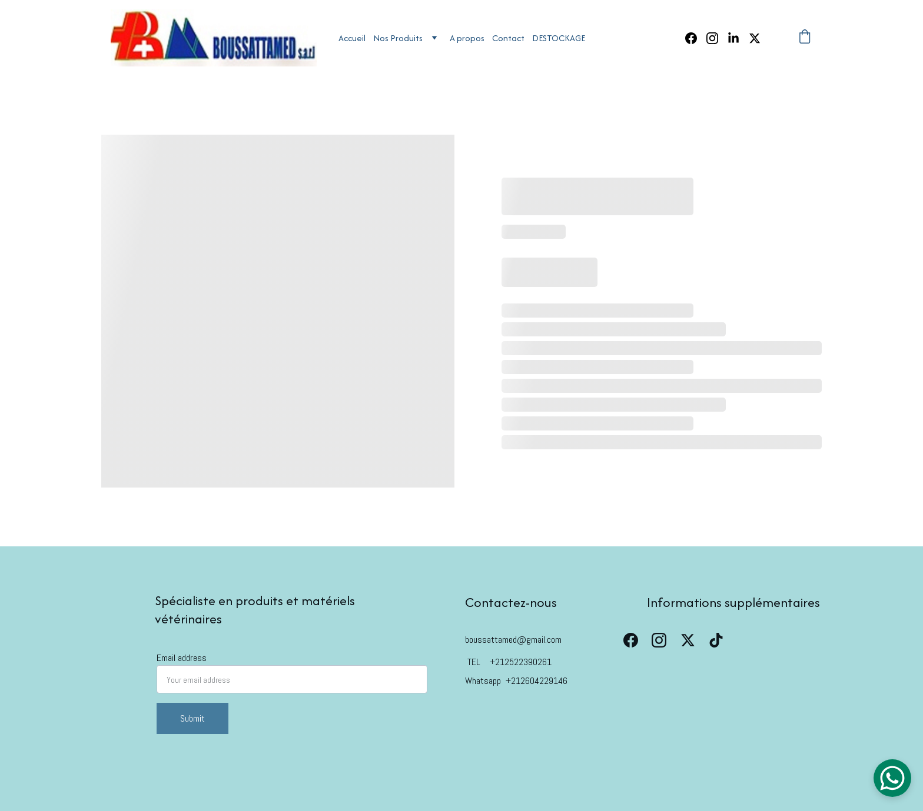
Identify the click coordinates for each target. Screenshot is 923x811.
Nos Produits (398, 38)
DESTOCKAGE (558, 38)
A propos (467, 38)
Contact (508, 38)
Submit (192, 718)
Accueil (352, 38)
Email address (182, 658)
